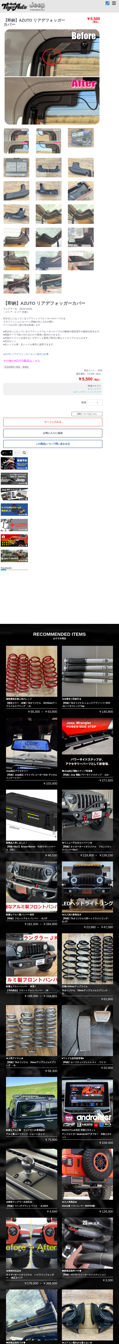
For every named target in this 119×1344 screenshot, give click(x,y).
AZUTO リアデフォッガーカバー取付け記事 (26, 354)
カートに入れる (52, 422)
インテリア (95, 392)
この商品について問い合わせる (53, 444)
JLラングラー (94, 389)
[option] (52, 77)
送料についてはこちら (87, 414)
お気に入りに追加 (53, 433)
